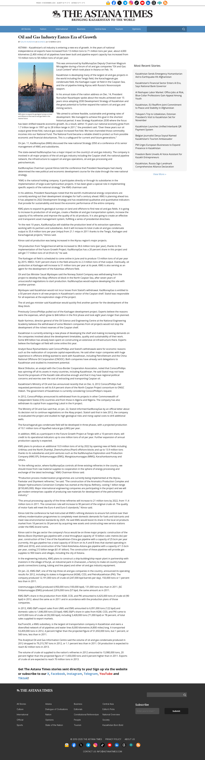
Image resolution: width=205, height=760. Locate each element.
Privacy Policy (113, 739)
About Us (130, 739)
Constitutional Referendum (86, 714)
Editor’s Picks (109, 709)
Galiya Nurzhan (28, 42)
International (62, 29)
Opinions (136, 29)
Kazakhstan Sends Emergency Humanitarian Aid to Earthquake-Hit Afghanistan (158, 75)
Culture (20, 709)
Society (106, 720)
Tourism (119, 29)
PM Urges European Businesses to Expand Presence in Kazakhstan (157, 146)
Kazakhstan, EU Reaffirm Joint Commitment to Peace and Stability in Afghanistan (158, 106)
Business (81, 29)
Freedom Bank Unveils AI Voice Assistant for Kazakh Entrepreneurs (158, 156)
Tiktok (23, 678)
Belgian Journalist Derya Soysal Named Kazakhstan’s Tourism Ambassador (155, 137)
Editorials (78, 709)
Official (20, 720)
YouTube (106, 674)
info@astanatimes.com (109, 751)
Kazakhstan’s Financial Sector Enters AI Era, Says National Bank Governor (158, 84)
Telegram (91, 674)
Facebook (58, 674)
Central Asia (100, 29)
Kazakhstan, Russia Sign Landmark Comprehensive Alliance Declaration (154, 165)
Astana (48, 704)
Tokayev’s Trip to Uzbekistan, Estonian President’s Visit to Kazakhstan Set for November (155, 117)
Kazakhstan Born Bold (113, 725)
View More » (159, 174)
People (77, 720)
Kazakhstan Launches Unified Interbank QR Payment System (158, 128)
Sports (20, 725)
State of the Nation (54, 725)
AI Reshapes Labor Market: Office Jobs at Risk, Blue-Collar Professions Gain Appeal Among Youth (159, 95)
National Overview (111, 714)
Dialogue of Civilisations (56, 709)
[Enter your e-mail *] (147, 711)
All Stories (26, 29)
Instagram (74, 674)
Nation (43, 29)
